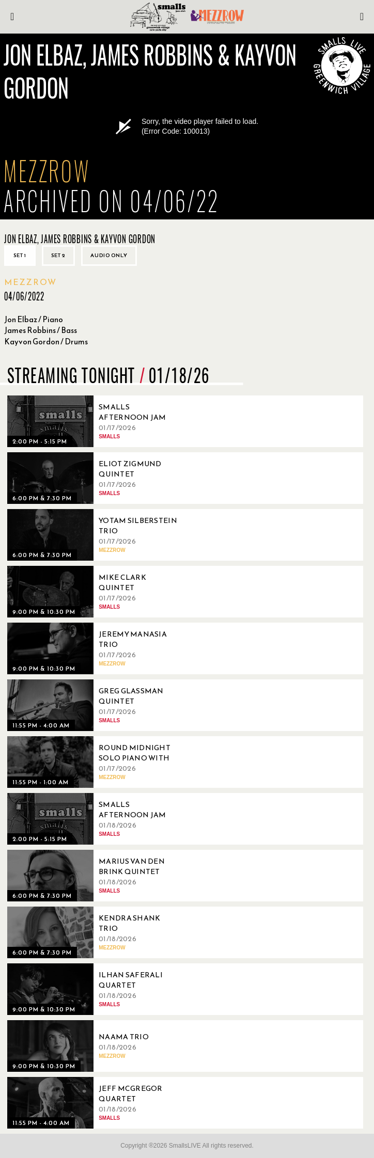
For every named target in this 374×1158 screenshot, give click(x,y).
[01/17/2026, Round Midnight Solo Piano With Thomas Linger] (95, 762)
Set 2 (58, 255)
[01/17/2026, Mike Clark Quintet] (95, 591)
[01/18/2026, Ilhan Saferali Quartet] (95, 989)
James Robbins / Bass (40, 330)
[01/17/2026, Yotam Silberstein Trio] (95, 535)
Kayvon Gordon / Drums (46, 341)
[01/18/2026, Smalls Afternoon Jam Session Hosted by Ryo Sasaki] (95, 819)
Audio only (109, 255)
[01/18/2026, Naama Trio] (95, 1046)
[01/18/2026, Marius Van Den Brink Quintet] (95, 875)
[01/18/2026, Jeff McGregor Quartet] (95, 1103)
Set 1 (19, 255)
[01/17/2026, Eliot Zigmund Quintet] (95, 478)
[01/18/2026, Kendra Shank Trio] (95, 932)
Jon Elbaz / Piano (33, 319)
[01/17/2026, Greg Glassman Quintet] (95, 705)
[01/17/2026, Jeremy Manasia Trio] (95, 648)
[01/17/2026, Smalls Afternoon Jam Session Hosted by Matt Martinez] (95, 421)
